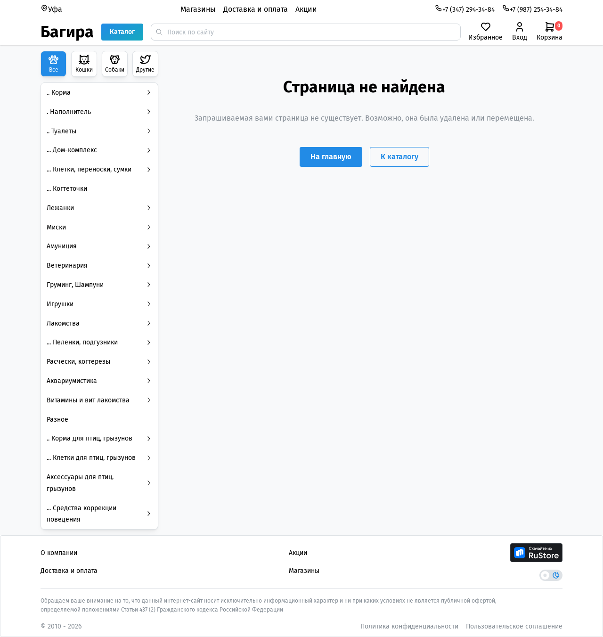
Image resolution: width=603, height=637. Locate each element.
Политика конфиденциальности (409, 626)
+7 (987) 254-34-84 (532, 9)
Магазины (198, 9)
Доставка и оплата (255, 9)
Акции (306, 9)
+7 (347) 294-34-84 (465, 9)
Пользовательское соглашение (514, 626)
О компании (59, 553)
